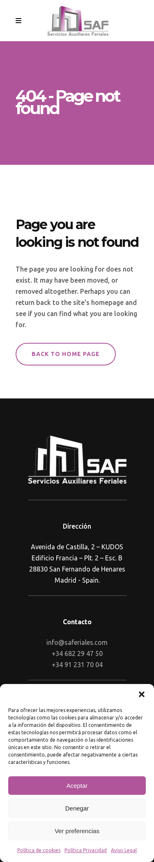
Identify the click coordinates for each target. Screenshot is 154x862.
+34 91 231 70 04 (77, 664)
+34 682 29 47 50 (77, 653)
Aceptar (77, 785)
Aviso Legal (124, 850)
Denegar (77, 808)
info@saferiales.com (77, 642)
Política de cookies (38, 850)
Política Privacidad (85, 850)
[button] (142, 694)
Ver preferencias (77, 830)
